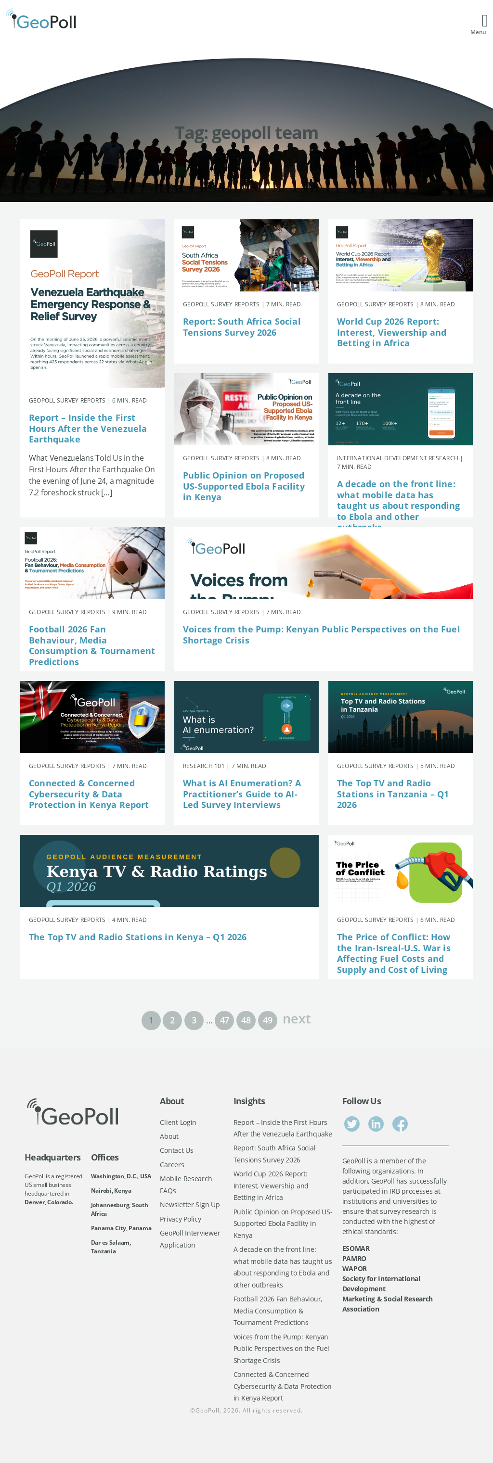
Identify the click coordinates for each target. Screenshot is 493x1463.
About (169, 1136)
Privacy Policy (180, 1218)
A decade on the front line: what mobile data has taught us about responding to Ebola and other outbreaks (398, 505)
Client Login (178, 1122)
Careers (172, 1164)
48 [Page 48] (245, 1020)
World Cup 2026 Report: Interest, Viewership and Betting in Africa (391, 332)
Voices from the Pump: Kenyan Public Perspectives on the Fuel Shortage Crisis (321, 634)
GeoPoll (207, 1410)
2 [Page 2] (172, 1020)
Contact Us (176, 1150)
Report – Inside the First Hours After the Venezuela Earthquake (88, 428)
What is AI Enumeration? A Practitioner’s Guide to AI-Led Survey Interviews (242, 793)
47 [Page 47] (224, 1020)
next (297, 1017)
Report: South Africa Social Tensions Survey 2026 (242, 326)
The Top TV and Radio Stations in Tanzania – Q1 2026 (393, 793)
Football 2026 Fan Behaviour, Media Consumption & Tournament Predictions (92, 645)
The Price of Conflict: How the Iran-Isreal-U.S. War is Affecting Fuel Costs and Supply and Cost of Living (394, 953)
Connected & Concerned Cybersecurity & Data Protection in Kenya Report (89, 793)
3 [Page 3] (194, 1020)
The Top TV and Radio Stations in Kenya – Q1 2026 (138, 937)
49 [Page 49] (267, 1020)
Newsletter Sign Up (190, 1205)
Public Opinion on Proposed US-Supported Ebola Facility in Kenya (244, 486)
